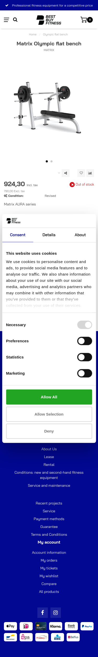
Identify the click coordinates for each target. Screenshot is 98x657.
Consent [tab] (17, 234)
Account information (49, 552)
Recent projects (49, 503)
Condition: (15, 196)
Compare (49, 583)
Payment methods (49, 518)
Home (33, 34)
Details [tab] (49, 234)
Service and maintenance (49, 485)
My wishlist (49, 576)
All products (49, 591)
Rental (49, 464)
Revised (50, 196)
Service (49, 511)
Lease (49, 456)
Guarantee (48, 526)
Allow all (49, 397)
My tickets (48, 568)
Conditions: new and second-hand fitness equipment (49, 475)
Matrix (49, 50)
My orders (49, 560)
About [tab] (80, 234)
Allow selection (49, 414)
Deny (49, 431)
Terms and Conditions (49, 534)
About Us (49, 449)
